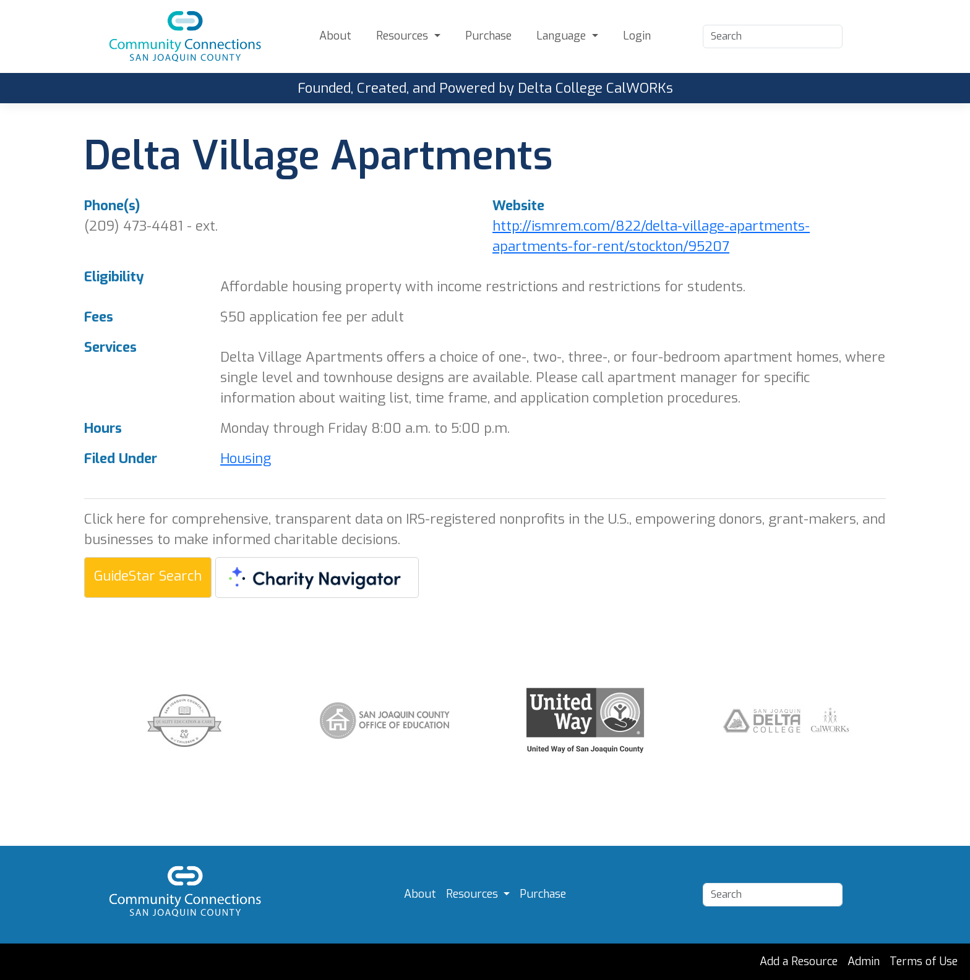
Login (637, 35)
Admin (864, 961)
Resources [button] (403, 35)
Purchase (488, 35)
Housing (245, 458)
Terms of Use (924, 961)
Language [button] (562, 35)
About (335, 35)
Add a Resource (799, 961)
